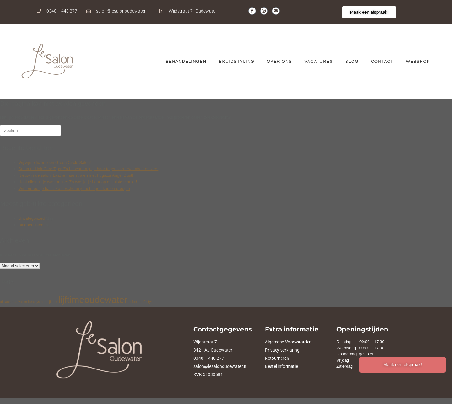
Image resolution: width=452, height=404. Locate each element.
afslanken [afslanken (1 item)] (7, 302)
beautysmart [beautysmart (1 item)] (37, 302)
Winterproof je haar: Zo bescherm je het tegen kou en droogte (74, 188)
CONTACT (382, 61)
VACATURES (318, 61)
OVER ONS (279, 61)
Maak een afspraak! (402, 364)
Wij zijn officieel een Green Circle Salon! (55, 162)
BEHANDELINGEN (186, 61)
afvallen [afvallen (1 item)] (21, 302)
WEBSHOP (418, 61)
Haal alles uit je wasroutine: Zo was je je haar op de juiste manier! (78, 182)
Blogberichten (31, 225)
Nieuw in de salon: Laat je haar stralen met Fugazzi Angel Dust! (76, 175)
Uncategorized (32, 218)
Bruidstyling (236, 61)
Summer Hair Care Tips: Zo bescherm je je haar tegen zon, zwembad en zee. (89, 168)
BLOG (351, 61)
